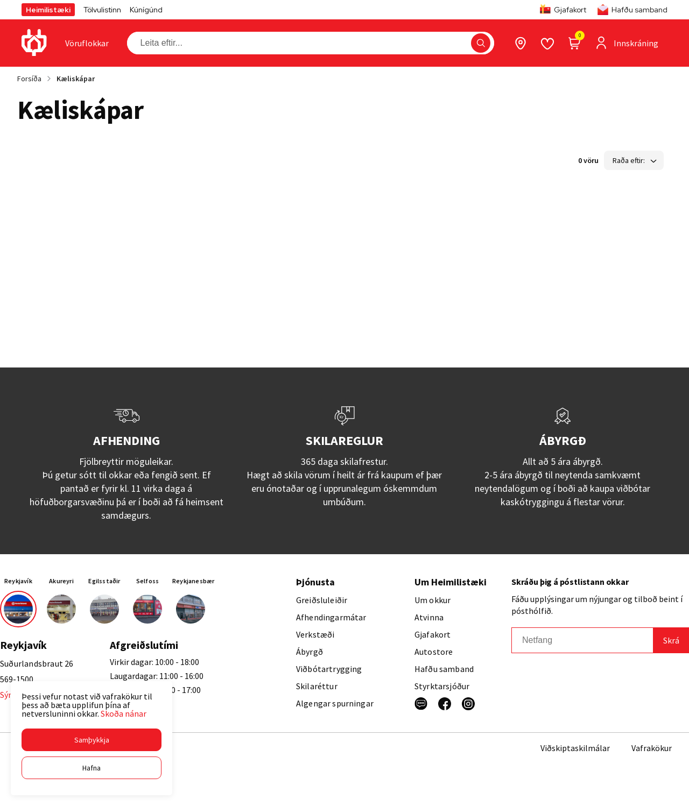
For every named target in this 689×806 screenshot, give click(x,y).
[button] (91, 740)
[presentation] (87, 43)
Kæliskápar (76, 78)
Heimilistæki (48, 10)
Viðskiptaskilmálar (575, 748)
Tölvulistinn (102, 10)
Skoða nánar (123, 713)
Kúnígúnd (146, 10)
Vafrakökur (651, 748)
